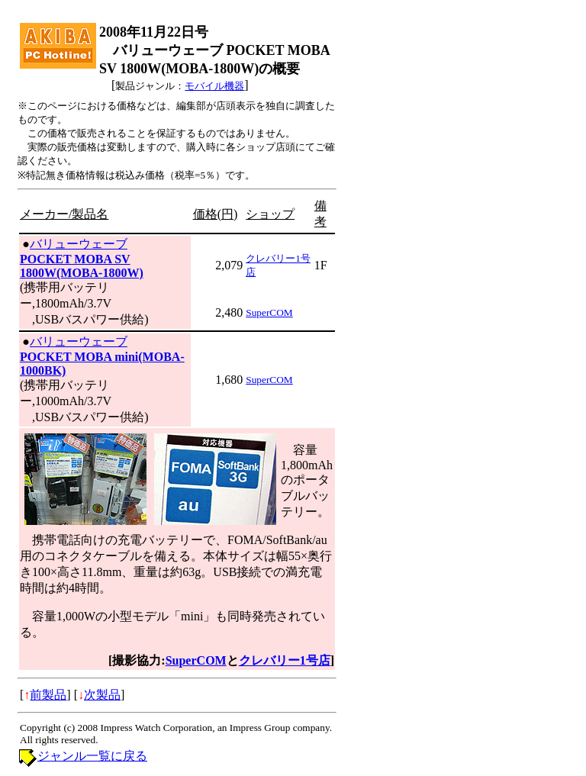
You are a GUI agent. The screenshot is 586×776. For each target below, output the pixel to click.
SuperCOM (269, 312)
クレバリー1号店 (284, 660)
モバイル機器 (214, 86)
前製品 (48, 694)
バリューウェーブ (78, 243)
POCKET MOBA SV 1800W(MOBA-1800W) (81, 266)
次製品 (102, 694)
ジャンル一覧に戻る (92, 755)
